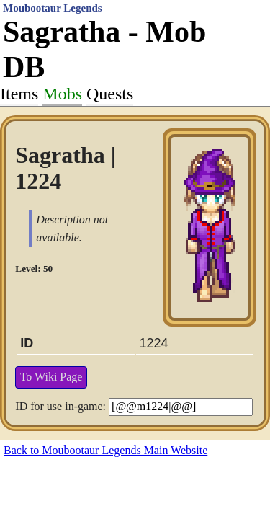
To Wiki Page (51, 377)
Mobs (62, 93)
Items (19, 93)
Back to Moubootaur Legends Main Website (105, 450)
